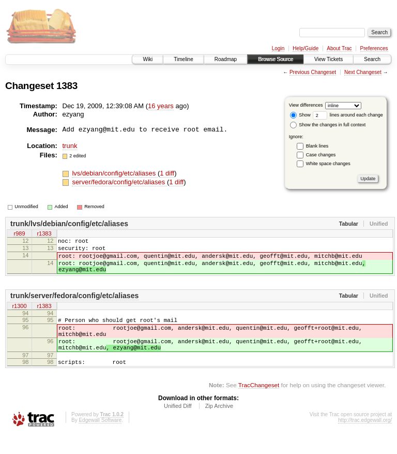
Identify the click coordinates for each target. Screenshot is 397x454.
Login (278, 48)
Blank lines (317, 146)
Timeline (183, 59)
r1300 (19, 316)
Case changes (321, 154)
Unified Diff (178, 426)
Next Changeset (362, 72)
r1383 (44, 234)
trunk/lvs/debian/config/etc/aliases (69, 223)
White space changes (328, 163)
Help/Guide (305, 48)
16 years (161, 106)
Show (300, 115)
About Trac (339, 48)
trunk (70, 146)
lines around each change (348, 115)
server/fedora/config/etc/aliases (119, 182)
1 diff (167, 173)
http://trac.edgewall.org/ (365, 440)
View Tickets (328, 59)
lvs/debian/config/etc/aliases (114, 173)
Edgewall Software (100, 440)
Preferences (374, 48)
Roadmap (226, 59)
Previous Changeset (312, 72)
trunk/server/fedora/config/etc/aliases (74, 305)
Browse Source (275, 59)
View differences (306, 105)
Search (372, 59)
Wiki (147, 59)
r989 (19, 234)
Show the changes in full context (328, 124)
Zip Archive (219, 426)
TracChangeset (258, 405)
